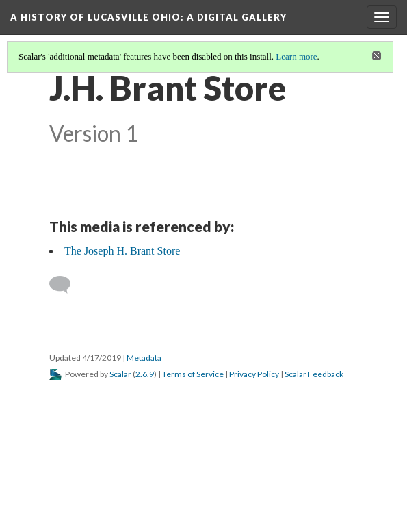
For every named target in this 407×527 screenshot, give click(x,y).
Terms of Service (193, 374)
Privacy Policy (254, 374)
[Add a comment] (66, 285)
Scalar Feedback (314, 374)
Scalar (120, 374)
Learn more (296, 56)
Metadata (144, 357)
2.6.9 (144, 374)
